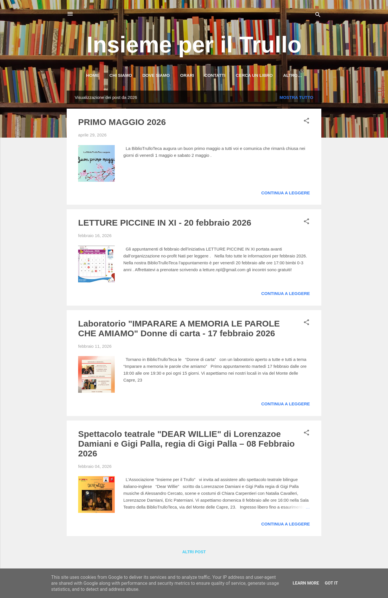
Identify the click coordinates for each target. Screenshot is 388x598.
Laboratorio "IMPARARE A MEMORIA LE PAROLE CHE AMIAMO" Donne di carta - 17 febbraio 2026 (179, 329)
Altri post (194, 553)
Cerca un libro (254, 75)
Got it (331, 583)
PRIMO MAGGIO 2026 (122, 123)
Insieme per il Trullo (193, 44)
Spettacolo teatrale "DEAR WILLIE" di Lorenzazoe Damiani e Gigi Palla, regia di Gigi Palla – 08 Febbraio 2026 (186, 444)
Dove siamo (156, 75)
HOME (92, 75)
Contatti (214, 75)
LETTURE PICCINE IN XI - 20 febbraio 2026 (164, 223)
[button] (306, 122)
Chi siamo (120, 75)
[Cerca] (317, 15)
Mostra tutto (296, 98)
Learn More (306, 583)
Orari (187, 75)
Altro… (292, 75)
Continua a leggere (285, 193)
